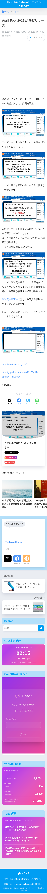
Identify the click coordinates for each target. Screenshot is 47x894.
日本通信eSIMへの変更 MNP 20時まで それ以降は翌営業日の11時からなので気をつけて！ (23, 852)
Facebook (17, 564)
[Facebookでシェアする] (19, 402)
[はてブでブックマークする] (28, 402)
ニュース (20, 473)
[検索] (41, 629)
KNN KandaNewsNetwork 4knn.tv (24, 4)
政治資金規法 (10, 300)
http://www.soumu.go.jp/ (14, 365)
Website (26, 564)
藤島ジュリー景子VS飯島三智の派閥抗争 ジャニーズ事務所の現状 (22, 829)
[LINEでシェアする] (37, 402)
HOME (23, 874)
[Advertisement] (23, 68)
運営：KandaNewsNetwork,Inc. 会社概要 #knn (23, 880)
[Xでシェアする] (10, 402)
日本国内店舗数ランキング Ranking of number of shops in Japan (21, 839)
